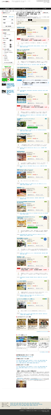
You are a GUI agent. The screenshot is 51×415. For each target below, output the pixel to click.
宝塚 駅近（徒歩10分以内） (30, 197)
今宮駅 (30, 184)
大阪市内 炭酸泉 (22, 183)
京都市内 (31, 405)
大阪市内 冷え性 (34, 234)
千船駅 (40, 64)
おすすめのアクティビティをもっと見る (42, 331)
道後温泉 (31, 404)
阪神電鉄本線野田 (24, 356)
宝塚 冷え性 (25, 64)
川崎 (13, 405)
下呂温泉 (23, 404)
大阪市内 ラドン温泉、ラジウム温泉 (25, 313)
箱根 (14, 404)
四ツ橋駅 (31, 314)
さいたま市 (19, 405)
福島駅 (21, 91)
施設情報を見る (31, 36)
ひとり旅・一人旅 (36, 360)
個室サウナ (37, 362)
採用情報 (48, 410)
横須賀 (15, 405)
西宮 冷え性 (35, 277)
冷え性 (44, 361)
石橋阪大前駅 (22, 198)
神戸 (37, 405)
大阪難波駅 (27, 314)
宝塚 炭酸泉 (21, 64)
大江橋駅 (29, 130)
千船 (32, 356)
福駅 (42, 64)
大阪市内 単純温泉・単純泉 (23, 234)
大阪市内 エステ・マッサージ (43, 183)
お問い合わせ (47, 408)
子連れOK (20, 361)
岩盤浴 (28, 362)
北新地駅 (46, 90)
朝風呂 (21, 362)
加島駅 (45, 64)
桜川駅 (24, 314)
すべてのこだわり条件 (8, 62)
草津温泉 (11, 404)
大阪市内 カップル (27, 183)
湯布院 (37, 404)
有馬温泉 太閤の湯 (20, 378)
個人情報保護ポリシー (23, 410)
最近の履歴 (46, 1)
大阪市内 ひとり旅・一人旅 (34, 183)
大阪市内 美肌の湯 (34, 90)
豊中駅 (25, 198)
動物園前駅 (21, 235)
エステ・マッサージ (31, 361)
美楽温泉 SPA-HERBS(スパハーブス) (36, 379)
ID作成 (48, 2)
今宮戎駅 (24, 184)
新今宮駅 (25, 235)
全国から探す (11, 16)
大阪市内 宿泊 (30, 234)
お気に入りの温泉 (40, 1)
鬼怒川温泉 (40, 404)
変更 (12, 19)
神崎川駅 (21, 46)
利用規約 (35, 410)
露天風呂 (43, 360)
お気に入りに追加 (40, 36)
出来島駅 (38, 64)
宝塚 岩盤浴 (36, 197)
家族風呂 (6, 58)
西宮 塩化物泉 (27, 277)
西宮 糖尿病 (31, 277)
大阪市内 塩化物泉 (29, 90)
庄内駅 (24, 46)
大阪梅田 (17, 356)
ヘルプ (43, 408)
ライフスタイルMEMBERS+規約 (41, 410)
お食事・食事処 (24, 361)
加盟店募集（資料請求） (24, 408)
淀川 (28, 356)
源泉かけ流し (24, 362)
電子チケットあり (20, 21)
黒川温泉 (34, 404)
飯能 (22, 405)
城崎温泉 (20, 404)
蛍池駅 (46, 147)
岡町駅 (23, 148)
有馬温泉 (17, 404)
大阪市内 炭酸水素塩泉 (23, 90)
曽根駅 (21, 148)
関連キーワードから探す (6, 406)
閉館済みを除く (34, 21)
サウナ (17, 360)
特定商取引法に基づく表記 (30, 410)
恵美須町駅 (27, 184)
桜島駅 (21, 166)
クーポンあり (27, 21)
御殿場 (25, 405)
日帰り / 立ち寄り (7, 34)
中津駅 (23, 91)
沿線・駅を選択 (8, 26)
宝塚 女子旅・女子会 (30, 147)
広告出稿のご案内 (31, 408)
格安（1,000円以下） (29, 360)
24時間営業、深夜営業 (8, 52)
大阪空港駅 (42, 147)
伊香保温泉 (27, 404)
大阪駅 (44, 90)
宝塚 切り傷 (21, 147)
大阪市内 (28, 405)
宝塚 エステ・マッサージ (37, 147)
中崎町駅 (26, 130)
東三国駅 (26, 46)
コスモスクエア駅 (44, 277)
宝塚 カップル (29, 64)
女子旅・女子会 (40, 361)
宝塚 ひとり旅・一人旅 (23, 197)
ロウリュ (17, 362)
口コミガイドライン (38, 408)
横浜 (11, 405)
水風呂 (41, 360)
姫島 (30, 356)
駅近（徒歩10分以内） (22, 360)
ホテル (17, 361)
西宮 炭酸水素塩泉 (22, 277)
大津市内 (34, 405)
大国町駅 (21, 184)
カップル (36, 361)
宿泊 (46, 360)
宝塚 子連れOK (34, 64)
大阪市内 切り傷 (40, 90)
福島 (20, 356)
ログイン (45, 2)
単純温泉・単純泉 (32, 362)
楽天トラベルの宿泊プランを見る (32, 127)
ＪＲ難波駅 (21, 314)
